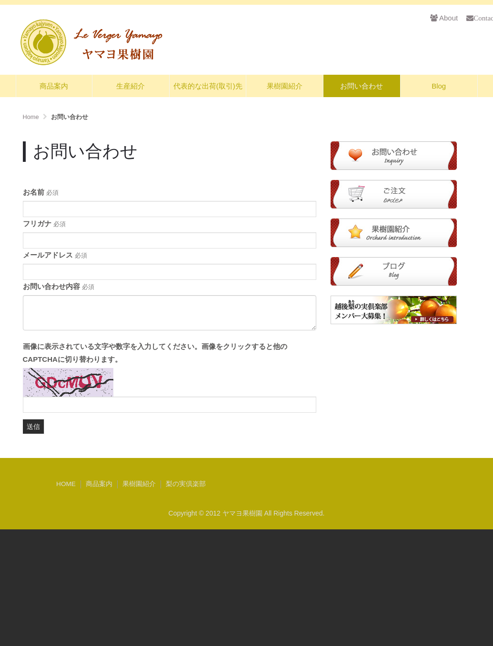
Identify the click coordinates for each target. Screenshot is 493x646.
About (444, 18)
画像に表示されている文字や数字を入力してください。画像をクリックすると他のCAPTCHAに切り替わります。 (155, 352)
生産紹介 (130, 86)
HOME (66, 483)
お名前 (41, 192)
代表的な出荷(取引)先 (207, 86)
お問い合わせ (361, 86)
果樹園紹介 (284, 86)
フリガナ (44, 223)
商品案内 (54, 86)
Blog (439, 86)
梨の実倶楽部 (186, 483)
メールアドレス (55, 255)
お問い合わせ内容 (58, 286)
